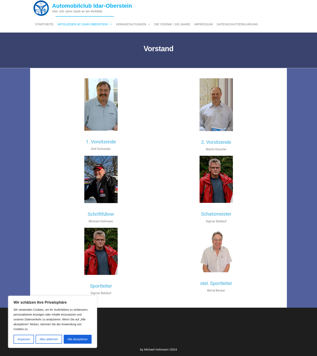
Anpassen (23, 339)
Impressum (203, 24)
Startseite (44, 24)
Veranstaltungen (131, 24)
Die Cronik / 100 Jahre (172, 24)
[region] (52, 322)
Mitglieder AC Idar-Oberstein (83, 24)
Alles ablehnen (48, 339)
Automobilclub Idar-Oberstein (92, 6)
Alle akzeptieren (78, 339)
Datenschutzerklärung (237, 24)
